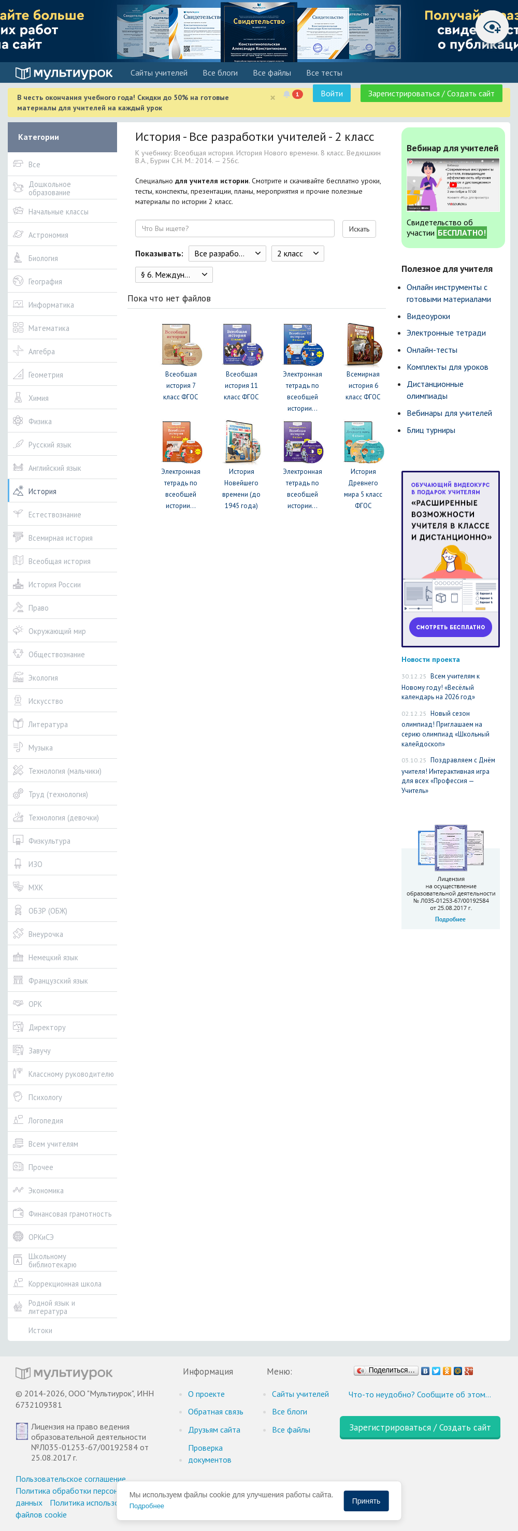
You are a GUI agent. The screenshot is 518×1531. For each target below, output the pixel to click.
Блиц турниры (431, 430)
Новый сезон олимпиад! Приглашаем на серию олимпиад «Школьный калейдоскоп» (445, 728)
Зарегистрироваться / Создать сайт (431, 93)
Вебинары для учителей (449, 413)
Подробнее (147, 1506)
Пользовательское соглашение (71, 1479)
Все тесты (324, 72)
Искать (359, 229)
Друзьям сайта (214, 1429)
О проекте (206, 1394)
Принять (366, 1501)
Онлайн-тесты (432, 349)
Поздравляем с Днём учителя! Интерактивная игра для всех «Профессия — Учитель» (448, 775)
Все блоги (220, 72)
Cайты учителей (159, 72)
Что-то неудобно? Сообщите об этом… (420, 1394)
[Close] (273, 97)
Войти (332, 93)
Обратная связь (215, 1411)
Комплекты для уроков (447, 367)
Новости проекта (430, 659)
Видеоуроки (428, 316)
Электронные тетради (446, 332)
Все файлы (272, 72)
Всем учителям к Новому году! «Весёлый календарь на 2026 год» (440, 686)
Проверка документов (210, 1453)
